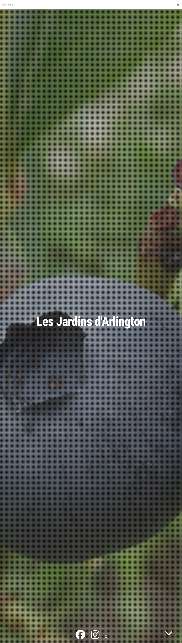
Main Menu (91, 4)
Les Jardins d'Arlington (91, 321)
